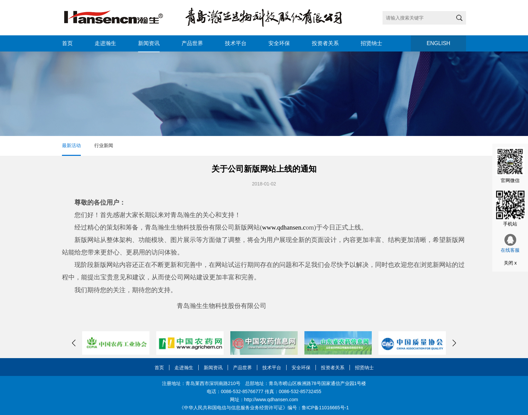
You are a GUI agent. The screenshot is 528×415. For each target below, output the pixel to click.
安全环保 (279, 43)
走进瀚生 (105, 43)
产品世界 (192, 43)
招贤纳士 (371, 43)
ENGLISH (438, 43)
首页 (67, 43)
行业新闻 (103, 145)
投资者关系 (325, 43)
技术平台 (235, 43)
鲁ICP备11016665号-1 (325, 407)
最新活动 (71, 145)
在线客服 (510, 243)
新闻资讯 (149, 43)
